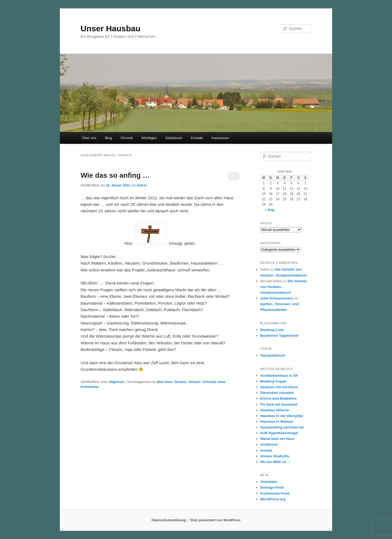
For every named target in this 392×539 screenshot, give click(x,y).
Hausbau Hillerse (274, 410)
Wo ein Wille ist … (275, 462)
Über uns (89, 138)
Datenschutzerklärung (169, 520)
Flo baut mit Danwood (278, 404)
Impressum (220, 138)
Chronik (127, 138)
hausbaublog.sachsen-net (282, 427)
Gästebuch (173, 138)
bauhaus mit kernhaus (279, 387)
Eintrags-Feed (272, 487)
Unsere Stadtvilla (274, 456)
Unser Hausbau (110, 28)
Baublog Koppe (273, 381)
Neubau (180, 382)
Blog (108, 138)
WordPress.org (273, 499)
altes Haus (164, 382)
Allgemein (116, 382)
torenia (266, 450)
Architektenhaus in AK (279, 375)
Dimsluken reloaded (277, 393)
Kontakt (197, 138)
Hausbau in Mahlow (276, 421)
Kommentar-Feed (274, 493)
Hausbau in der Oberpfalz (281, 416)
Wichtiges (149, 138)
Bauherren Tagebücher (279, 335)
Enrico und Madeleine (278, 398)
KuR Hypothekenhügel (279, 433)
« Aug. (270, 210)
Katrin (142, 185)
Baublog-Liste (272, 330)
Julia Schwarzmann (276, 298)
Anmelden (268, 482)
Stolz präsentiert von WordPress (215, 520)
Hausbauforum (272, 355)
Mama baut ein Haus (277, 439)
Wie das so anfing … (115, 175)
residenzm (269, 444)
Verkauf (194, 382)
